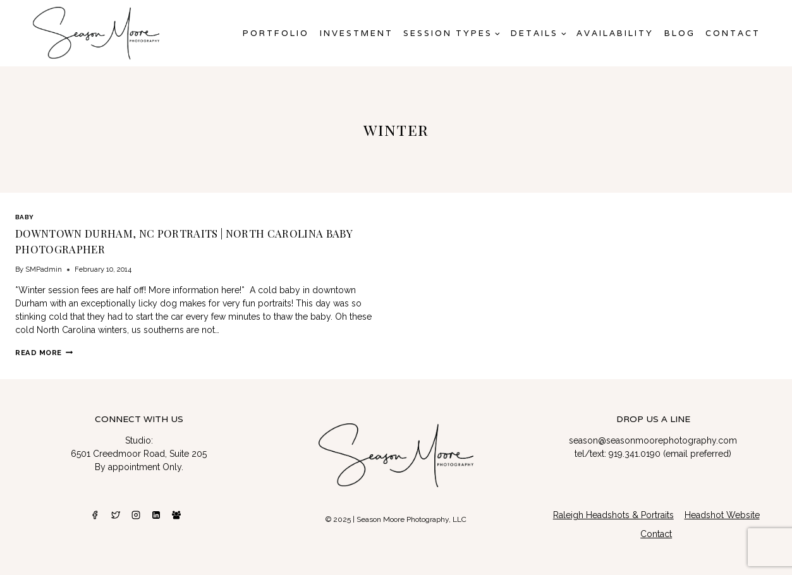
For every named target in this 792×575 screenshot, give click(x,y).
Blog (679, 33)
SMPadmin (43, 269)
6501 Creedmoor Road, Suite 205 (139, 454)
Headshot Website (722, 515)
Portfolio (276, 33)
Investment (356, 33)
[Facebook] (95, 515)
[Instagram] (136, 515)
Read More (44, 352)
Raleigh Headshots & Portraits (613, 515)
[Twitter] (116, 515)
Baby (24, 217)
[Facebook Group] (176, 515)
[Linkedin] (156, 515)
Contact (732, 33)
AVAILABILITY (615, 33)
